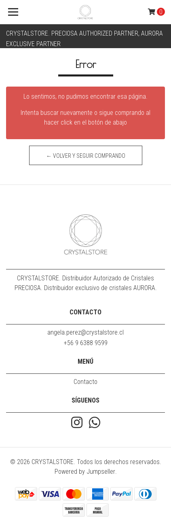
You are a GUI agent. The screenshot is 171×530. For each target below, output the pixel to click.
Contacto (85, 382)
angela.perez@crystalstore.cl (85, 332)
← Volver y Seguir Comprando (85, 156)
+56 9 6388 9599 (86, 343)
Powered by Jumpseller (85, 471)
